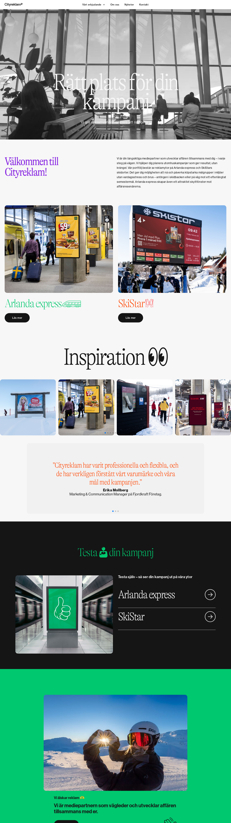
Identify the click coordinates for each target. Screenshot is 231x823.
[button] (94, 5)
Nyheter (129, 4)
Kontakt (144, 4)
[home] (28, 4)
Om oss (114, 4)
